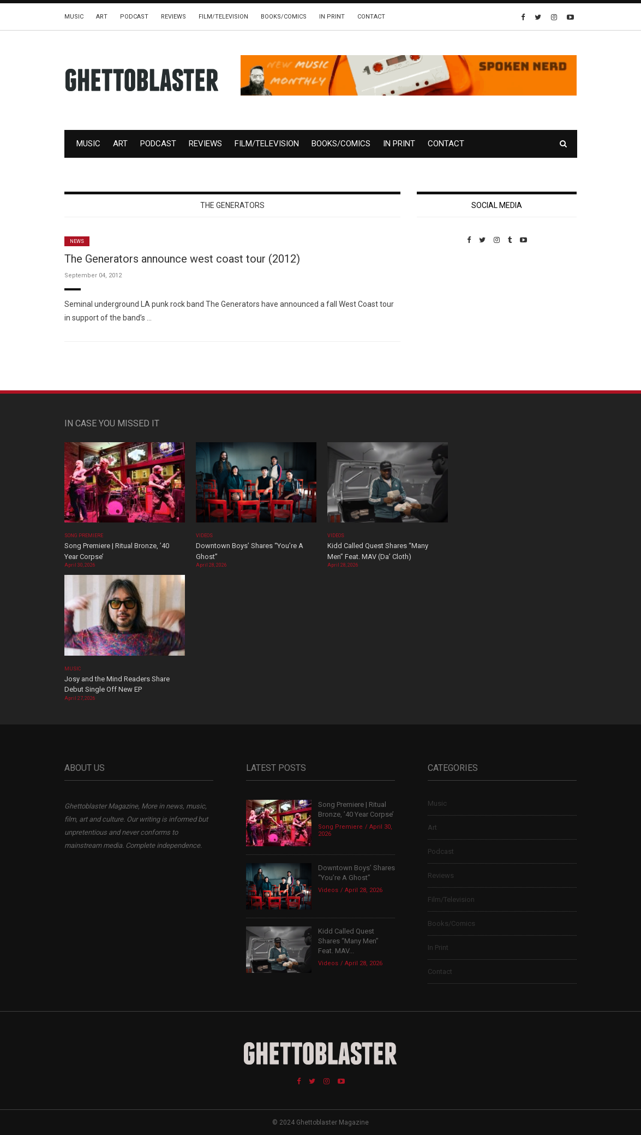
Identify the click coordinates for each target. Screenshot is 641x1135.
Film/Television (223, 16)
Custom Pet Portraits (449, 319)
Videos (204, 535)
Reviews (173, 16)
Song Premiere (84, 535)
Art (101, 16)
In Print (332, 16)
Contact (371, 16)
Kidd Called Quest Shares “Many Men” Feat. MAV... (348, 941)
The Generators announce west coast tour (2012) (182, 258)
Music (73, 16)
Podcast (134, 16)
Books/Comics (284, 16)
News (77, 241)
